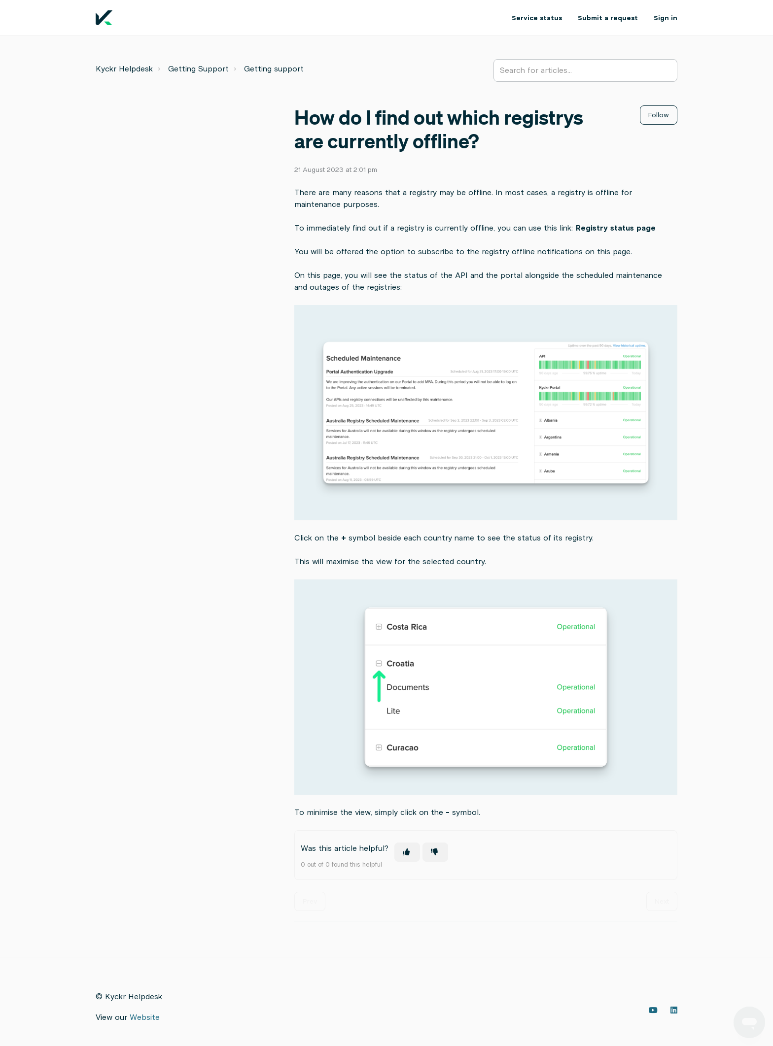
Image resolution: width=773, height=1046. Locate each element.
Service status (537, 18)
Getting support (274, 69)
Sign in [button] (665, 18)
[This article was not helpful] (435, 852)
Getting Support (198, 69)
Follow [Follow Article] (658, 115)
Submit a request (608, 18)
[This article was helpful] (407, 852)
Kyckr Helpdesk (124, 69)
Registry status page (616, 228)
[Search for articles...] (585, 70)
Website (145, 1017)
